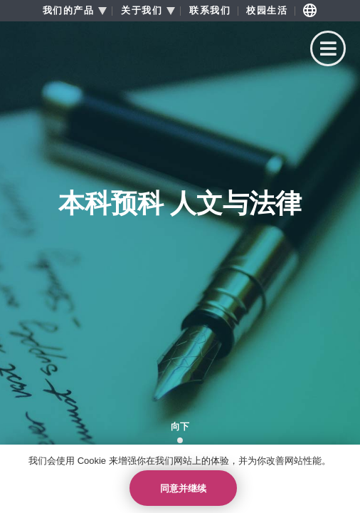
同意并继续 (183, 488)
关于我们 (141, 11)
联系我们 (210, 11)
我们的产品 (69, 11)
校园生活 (266, 11)
